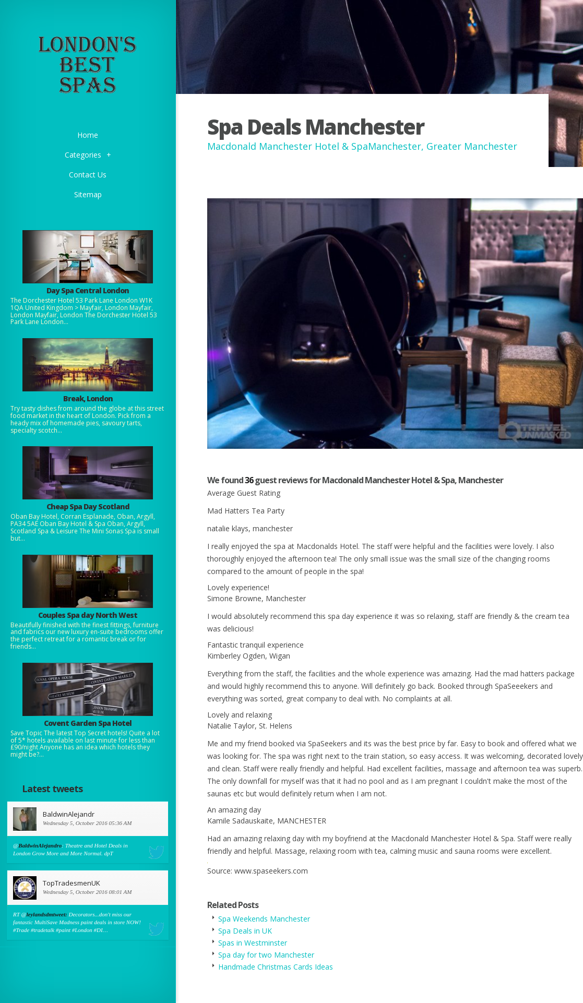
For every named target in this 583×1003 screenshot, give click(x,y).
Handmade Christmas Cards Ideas (275, 967)
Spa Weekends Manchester (264, 919)
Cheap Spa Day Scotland (87, 506)
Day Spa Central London (87, 290)
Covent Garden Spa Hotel (88, 723)
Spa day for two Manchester (266, 955)
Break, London (88, 398)
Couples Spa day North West (87, 615)
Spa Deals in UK (245, 931)
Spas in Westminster (252, 943)
